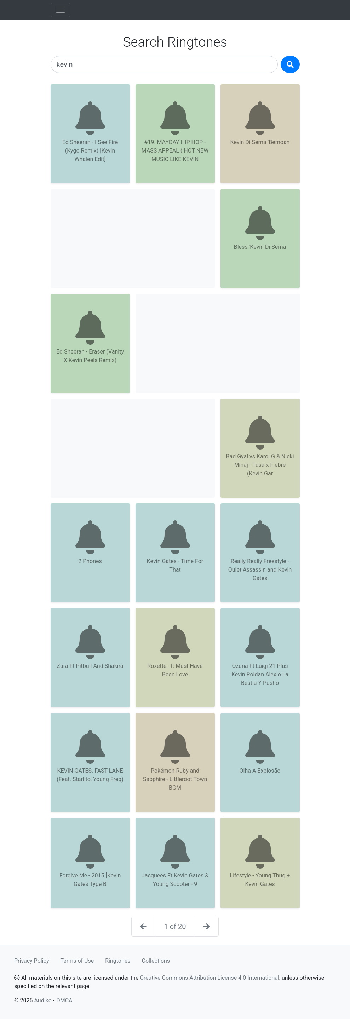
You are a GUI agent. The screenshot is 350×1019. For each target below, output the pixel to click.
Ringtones (117, 960)
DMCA (64, 1000)
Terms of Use (77, 960)
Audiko (42, 1000)
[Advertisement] (133, 238)
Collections (156, 960)
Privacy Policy (31, 960)
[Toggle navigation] (60, 10)
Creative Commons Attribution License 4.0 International (209, 977)
